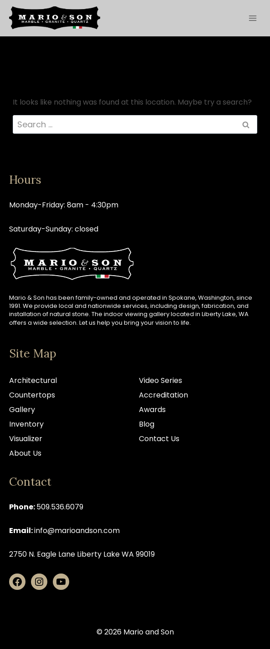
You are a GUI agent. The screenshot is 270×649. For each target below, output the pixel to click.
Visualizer (25, 438)
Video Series (160, 380)
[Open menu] (252, 18)
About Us (25, 453)
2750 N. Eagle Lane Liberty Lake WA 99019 (82, 554)
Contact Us (159, 438)
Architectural (33, 380)
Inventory (26, 424)
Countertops (32, 395)
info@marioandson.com (77, 530)
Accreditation (163, 395)
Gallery (22, 409)
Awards (152, 409)
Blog (146, 424)
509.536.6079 (59, 507)
